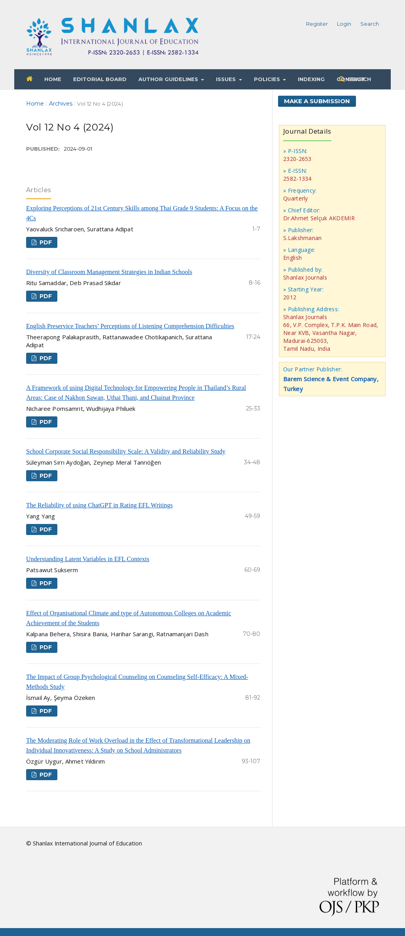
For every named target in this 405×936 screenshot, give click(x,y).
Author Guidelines (169, 79)
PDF (45, 242)
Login (344, 24)
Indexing (311, 79)
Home (52, 79)
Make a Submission (317, 101)
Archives (60, 103)
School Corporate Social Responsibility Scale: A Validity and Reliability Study (125, 451)
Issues (226, 79)
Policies (268, 79)
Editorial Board (100, 79)
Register (317, 24)
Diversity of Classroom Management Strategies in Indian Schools (109, 272)
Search (358, 79)
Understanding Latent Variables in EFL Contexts (88, 559)
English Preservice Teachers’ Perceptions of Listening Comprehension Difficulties (130, 326)
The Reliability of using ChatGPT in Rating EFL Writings (99, 505)
